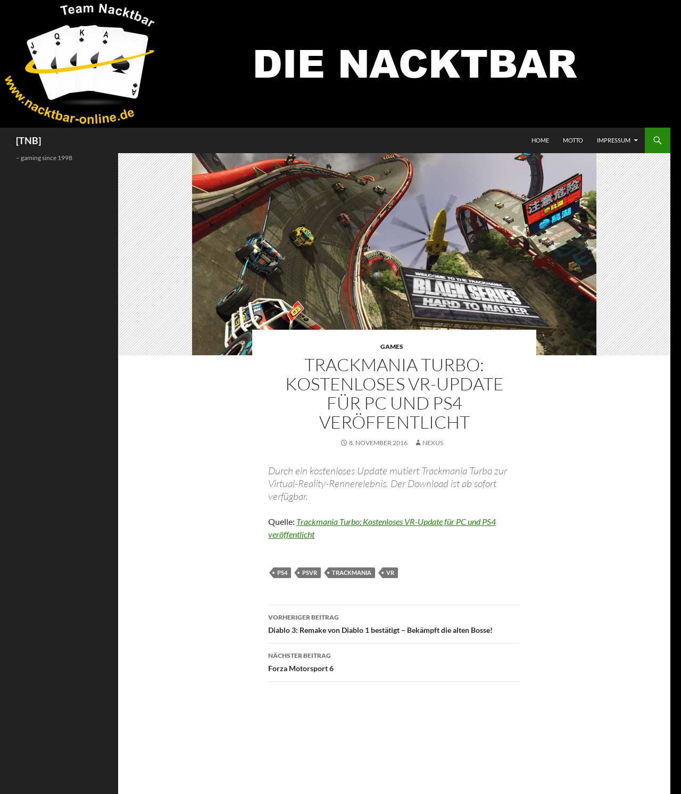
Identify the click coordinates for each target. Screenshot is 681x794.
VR (390, 572)
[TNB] (28, 140)
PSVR (309, 572)
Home (540, 140)
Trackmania (351, 572)
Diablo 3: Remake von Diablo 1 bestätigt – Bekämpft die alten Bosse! (394, 622)
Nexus (432, 443)
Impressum (613, 140)
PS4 (282, 572)
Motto (573, 140)
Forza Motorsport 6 (394, 661)
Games (391, 346)
